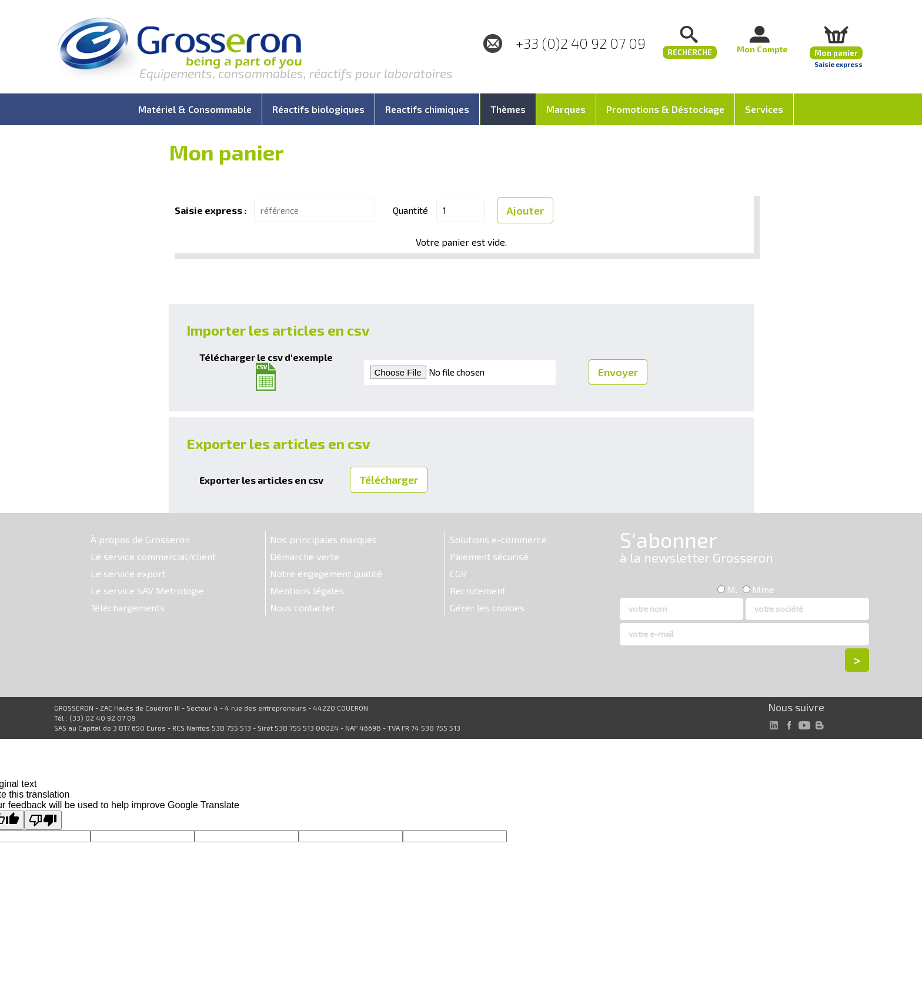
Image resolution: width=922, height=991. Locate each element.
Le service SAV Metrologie (147, 590)
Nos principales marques (323, 539)
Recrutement (478, 590)
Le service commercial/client (153, 556)
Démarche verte (304, 556)
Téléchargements (128, 607)
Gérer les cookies (487, 607)
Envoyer (618, 372)
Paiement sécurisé (489, 556)
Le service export (128, 573)
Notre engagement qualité (326, 573)
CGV (458, 573)
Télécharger (388, 479)
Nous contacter (302, 607)
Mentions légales (307, 590)
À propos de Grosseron (140, 539)
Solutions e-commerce (498, 539)
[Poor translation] (43, 820)
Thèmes (508, 109)
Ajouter (525, 210)
